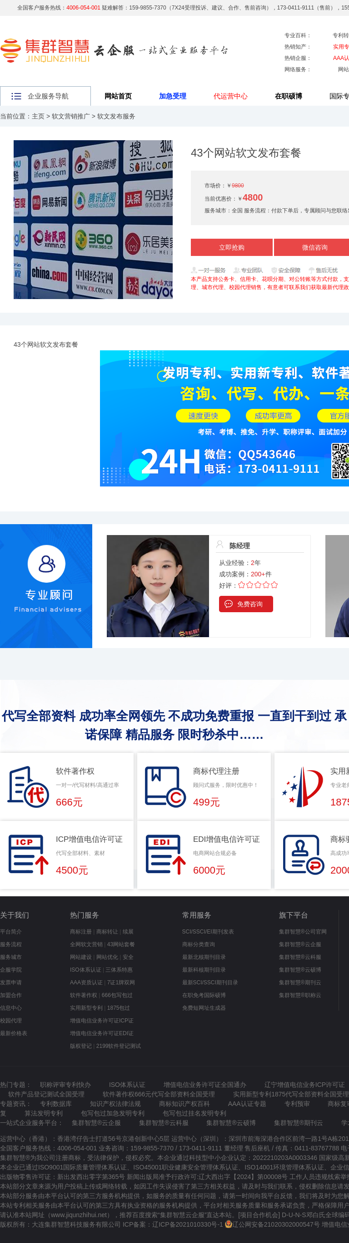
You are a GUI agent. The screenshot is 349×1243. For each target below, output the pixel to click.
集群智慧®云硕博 (300, 970)
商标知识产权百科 (184, 1103)
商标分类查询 (198, 944)
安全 (128, 957)
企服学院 (11, 970)
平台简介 (11, 932)
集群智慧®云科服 (300, 957)
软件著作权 (83, 995)
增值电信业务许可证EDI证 (102, 1033)
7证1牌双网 (121, 982)
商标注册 (81, 932)
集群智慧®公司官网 (303, 932)
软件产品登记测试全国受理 (46, 1094)
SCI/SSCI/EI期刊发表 (208, 932)
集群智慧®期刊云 (300, 982)
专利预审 (297, 1103)
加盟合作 (11, 995)
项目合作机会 (259, 1214)
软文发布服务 (116, 116)
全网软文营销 (86, 944)
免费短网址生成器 (204, 1008)
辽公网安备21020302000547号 (276, 1224)
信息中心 (11, 1008)
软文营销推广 (71, 116)
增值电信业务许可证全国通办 (205, 1084)
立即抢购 (231, 247)
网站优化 (107, 957)
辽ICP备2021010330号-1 (187, 1224)
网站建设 (81, 957)
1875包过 (118, 1008)
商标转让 (107, 932)
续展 (128, 932)
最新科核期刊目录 (204, 970)
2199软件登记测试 (118, 1046)
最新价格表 (13, 1033)
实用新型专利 (86, 1008)
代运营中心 (231, 96)
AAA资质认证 (86, 982)
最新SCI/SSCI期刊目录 (210, 982)
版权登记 (81, 1046)
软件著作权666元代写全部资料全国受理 (159, 1094)
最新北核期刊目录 (204, 957)
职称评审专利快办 (65, 1084)
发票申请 (11, 982)
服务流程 (11, 944)
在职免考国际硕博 (204, 995)
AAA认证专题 (247, 1103)
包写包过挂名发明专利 (194, 1113)
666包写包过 (117, 995)
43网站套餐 (121, 944)
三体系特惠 (119, 970)
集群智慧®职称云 (300, 995)
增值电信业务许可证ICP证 (102, 1020)
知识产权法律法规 (115, 1103)
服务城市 (11, 957)
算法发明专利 (44, 1113)
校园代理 (11, 1020)
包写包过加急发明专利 (113, 1113)
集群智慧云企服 (182, 1214)
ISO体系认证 (85, 970)
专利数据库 (56, 1103)
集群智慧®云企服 (300, 944)
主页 (38, 116)
